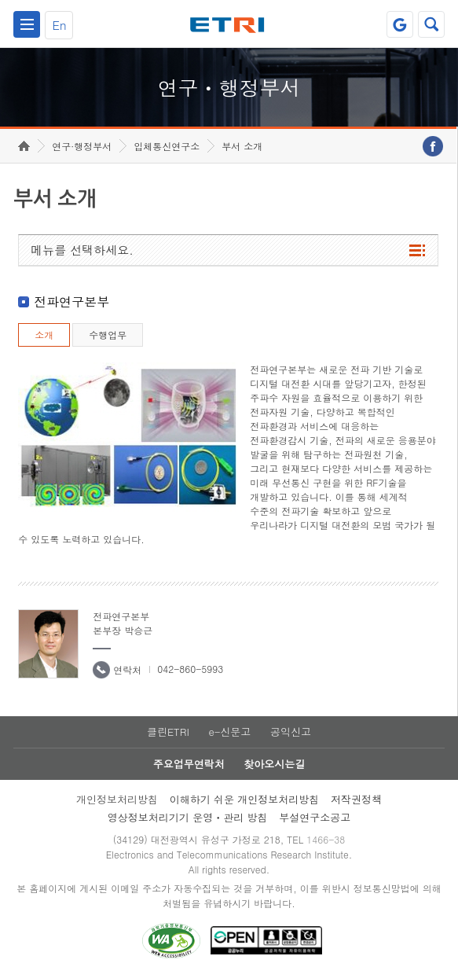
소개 (44, 334)
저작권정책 (356, 799)
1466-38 (325, 839)
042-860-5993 (190, 668)
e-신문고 (229, 731)
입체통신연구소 (167, 146)
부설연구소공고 (314, 817)
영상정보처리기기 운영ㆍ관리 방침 (188, 817)
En (60, 25)
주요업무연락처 (189, 763)
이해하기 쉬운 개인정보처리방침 (245, 799)
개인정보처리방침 (117, 799)
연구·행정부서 (82, 146)
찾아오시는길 (274, 763)
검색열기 (431, 24)
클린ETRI (168, 731)
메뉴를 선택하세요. (82, 249)
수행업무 (107, 334)
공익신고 (290, 731)
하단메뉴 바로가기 (0, 0)
